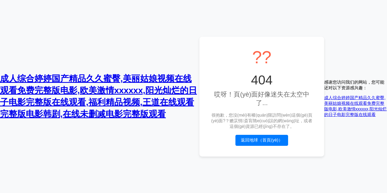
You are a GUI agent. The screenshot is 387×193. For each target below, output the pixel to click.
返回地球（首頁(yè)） (262, 140)
